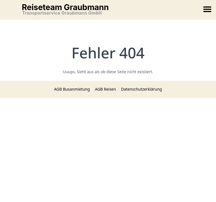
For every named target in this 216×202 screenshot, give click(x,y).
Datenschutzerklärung (141, 89)
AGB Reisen (105, 89)
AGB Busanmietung (72, 89)
